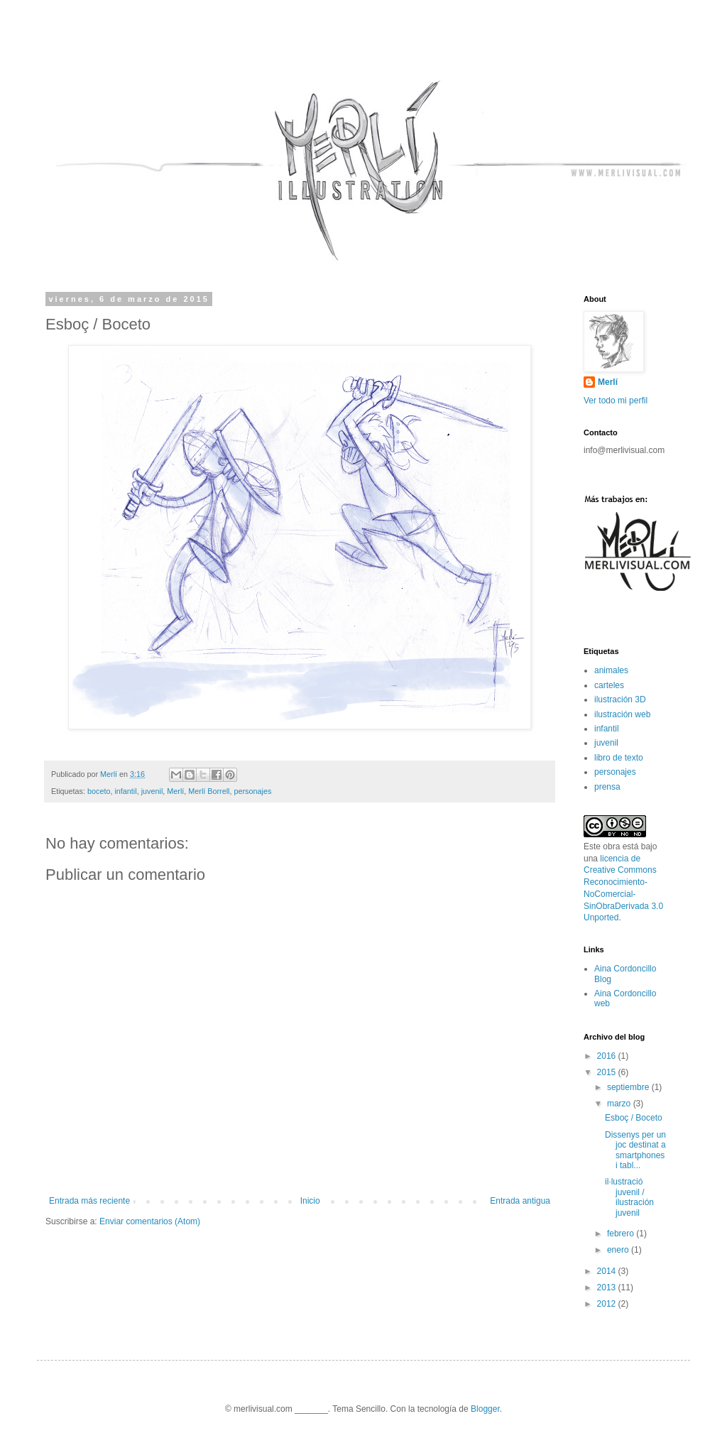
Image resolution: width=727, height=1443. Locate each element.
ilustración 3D (620, 699)
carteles (609, 685)
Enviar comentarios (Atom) (149, 1221)
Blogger (485, 1409)
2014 (607, 1271)
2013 (607, 1287)
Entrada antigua (520, 1201)
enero (619, 1250)
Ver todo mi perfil (615, 400)
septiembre (629, 1087)
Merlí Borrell (208, 791)
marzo (620, 1104)
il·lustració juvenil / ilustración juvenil (629, 1197)
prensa (607, 787)
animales (611, 670)
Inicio (310, 1201)
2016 (607, 1056)
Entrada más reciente (89, 1201)
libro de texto (618, 758)
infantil (125, 791)
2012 (607, 1304)
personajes (252, 791)
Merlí (175, 791)
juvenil (152, 791)
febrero (621, 1233)
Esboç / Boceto (633, 1118)
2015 (607, 1072)
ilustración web (622, 714)
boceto (98, 791)
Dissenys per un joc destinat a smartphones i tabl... (635, 1150)
